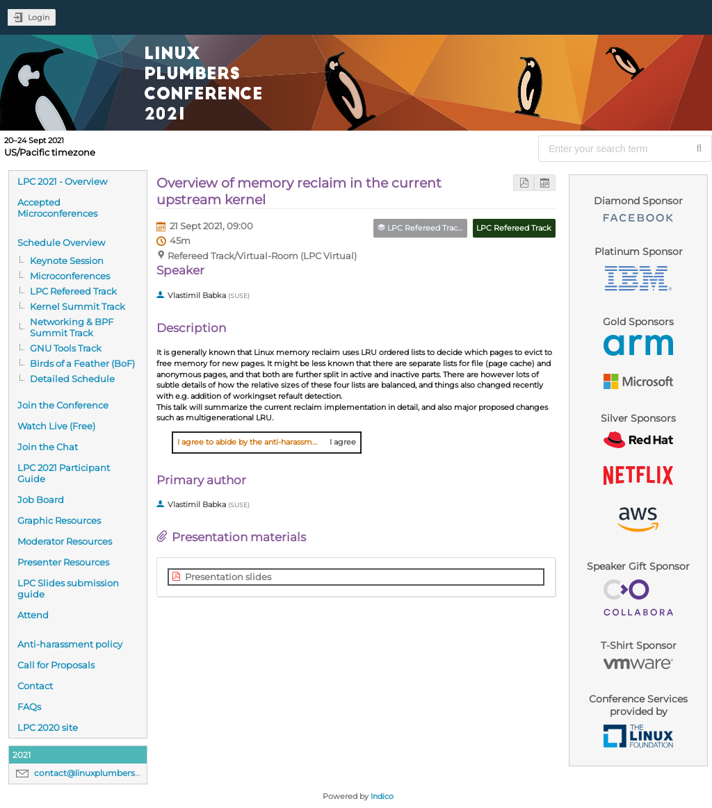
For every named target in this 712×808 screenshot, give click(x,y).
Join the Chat (47, 446)
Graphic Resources (59, 520)
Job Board (40, 499)
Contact (35, 685)
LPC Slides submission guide (68, 588)
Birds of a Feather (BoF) (82, 363)
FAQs (29, 706)
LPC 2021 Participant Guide (63, 473)
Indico (382, 796)
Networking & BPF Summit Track (71, 327)
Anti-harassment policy (69, 644)
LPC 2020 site (47, 727)
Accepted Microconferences (57, 208)
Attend (33, 614)
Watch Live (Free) (56, 425)
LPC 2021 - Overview (62, 181)
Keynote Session (67, 260)
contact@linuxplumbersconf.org (102, 773)
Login (38, 17)
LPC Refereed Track (73, 291)
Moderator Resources (64, 541)
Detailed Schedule (72, 378)
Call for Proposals (56, 664)
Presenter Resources (63, 562)
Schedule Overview (61, 242)
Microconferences (70, 275)
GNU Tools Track (66, 348)
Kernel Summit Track (77, 306)
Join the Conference (62, 405)
